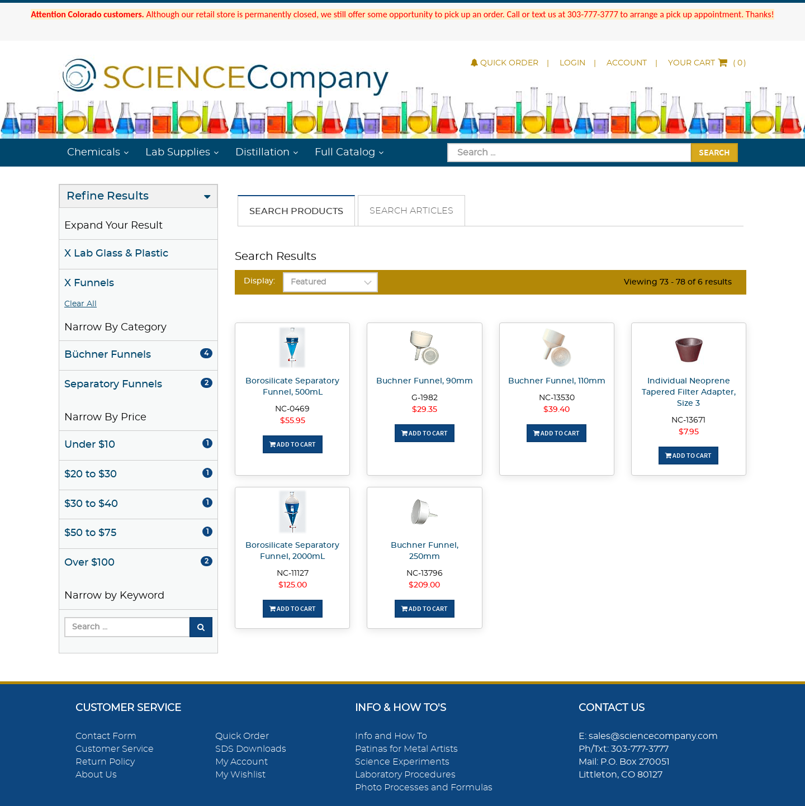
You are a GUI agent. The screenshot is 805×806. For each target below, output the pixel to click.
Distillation (262, 153)
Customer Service (114, 749)
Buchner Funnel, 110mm (556, 381)
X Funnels (89, 283)
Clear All (80, 304)
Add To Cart (292, 444)
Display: (259, 281)
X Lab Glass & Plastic (116, 254)
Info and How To (391, 736)
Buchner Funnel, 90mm (424, 381)
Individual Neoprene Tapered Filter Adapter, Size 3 (689, 392)
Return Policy (105, 761)
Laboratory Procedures (405, 774)
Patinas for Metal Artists (406, 749)
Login (572, 63)
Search (714, 152)
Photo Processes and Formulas (424, 787)
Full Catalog (345, 153)
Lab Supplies (177, 153)
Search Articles (411, 210)
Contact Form (105, 736)
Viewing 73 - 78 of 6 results (678, 282)
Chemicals (93, 153)
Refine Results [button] (108, 196)
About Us (96, 774)
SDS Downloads (250, 749)
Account (627, 63)
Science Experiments (402, 761)
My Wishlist (240, 774)
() (707, 63)
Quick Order (504, 63)
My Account (241, 761)
